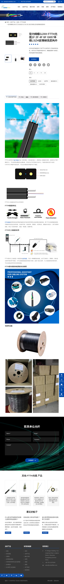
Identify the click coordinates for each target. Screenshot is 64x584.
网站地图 (50, 581)
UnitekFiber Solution (14, 581)
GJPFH (46, 81)
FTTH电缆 (7, 222)
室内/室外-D (33, 84)
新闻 (47, 8)
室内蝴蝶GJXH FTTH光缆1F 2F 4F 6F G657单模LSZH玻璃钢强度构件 (26, 24)
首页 (19, 8)
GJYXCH (32, 81)
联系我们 (60, 8)
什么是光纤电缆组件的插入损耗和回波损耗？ (13, 518)
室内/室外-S (54, 81)
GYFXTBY (42, 84)
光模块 (7, 557)
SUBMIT (32, 460)
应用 (38, 8)
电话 (61, 389)
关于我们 (53, 8)
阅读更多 (8, 532)
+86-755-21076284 (25, 1)
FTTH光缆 (23, 22)
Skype (61, 375)
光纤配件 (8, 566)
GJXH (39, 81)
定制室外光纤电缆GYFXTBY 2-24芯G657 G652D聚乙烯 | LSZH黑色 (11, 500)
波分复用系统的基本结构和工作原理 (50, 518)
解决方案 (32, 8)
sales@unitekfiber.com (8, 1)
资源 (43, 8)
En (61, 1)
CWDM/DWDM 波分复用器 (12, 563)
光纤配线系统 (9, 560)
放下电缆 (16, 160)
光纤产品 (12, 22)
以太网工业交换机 (10, 568)
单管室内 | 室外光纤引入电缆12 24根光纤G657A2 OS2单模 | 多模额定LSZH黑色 (39, 501)
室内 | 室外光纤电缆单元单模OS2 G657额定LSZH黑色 (53, 500)
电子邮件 (61, 384)
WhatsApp (61, 380)
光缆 (18, 22)
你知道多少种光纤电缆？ (31, 517)
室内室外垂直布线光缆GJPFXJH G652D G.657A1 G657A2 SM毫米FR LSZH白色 (25, 501)
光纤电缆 (24, 258)
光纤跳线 (8, 555)
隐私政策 (56, 581)
